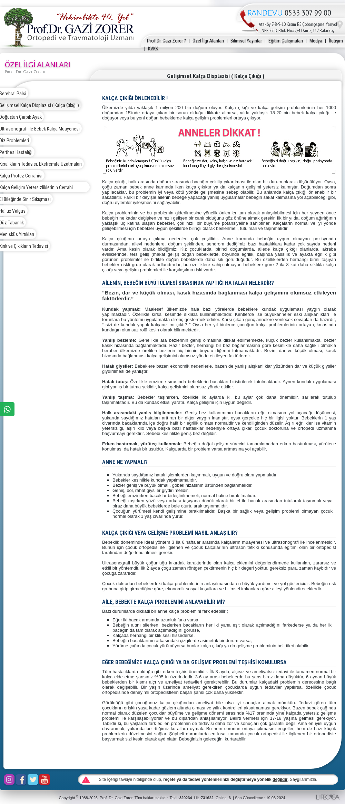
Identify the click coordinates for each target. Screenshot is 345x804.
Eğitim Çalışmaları (285, 40)
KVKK (153, 48)
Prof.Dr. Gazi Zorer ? (166, 40)
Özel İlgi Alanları (208, 40)
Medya (315, 40)
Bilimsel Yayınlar (246, 40)
